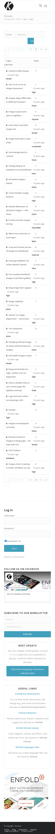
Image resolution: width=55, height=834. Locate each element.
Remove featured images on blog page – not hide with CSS (18, 441)
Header (12, 409)
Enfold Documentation (33, 707)
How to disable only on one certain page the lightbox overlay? (18, 386)
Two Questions (15, 328)
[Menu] (45, 5)
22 (41, 49)
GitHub (39, 722)
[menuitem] (39, 6)
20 (31, 49)
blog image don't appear (20, 287)
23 (46, 49)
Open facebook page (16, 587)
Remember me (13, 541)
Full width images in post (20, 355)
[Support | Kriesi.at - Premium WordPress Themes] (23, 6)
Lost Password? (18, 557)
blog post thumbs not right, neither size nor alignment (17, 373)
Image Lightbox (16, 301)
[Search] (39, 6)
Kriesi (17, 574)
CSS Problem (14, 450)
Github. (34, 756)
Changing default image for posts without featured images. (18, 346)
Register (7, 557)
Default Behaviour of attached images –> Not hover (17, 210)
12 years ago (38, 142)
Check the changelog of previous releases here (27, 671)
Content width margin (19, 71)
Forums (8, 16)
